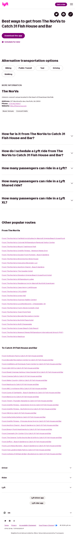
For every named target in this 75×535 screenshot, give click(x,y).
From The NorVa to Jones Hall (14, 295)
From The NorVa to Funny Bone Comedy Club (20, 308)
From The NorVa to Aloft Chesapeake (17, 324)
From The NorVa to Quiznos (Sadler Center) (19, 299)
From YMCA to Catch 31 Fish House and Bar (19, 413)
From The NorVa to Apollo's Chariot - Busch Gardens (23, 267)
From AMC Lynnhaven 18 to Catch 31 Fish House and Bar (24, 388)
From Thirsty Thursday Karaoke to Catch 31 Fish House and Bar (27, 401)
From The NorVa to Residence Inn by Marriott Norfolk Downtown (28, 283)
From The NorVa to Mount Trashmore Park (19, 246)
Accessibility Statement (27, 525)
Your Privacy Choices (48, 525)
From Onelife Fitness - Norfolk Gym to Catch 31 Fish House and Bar (29, 409)
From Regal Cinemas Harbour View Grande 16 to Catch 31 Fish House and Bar (32, 372)
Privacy (14, 525)
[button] (71, 4)
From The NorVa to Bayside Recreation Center (20, 316)
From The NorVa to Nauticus (13, 336)
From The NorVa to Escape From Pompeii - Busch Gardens (25, 255)
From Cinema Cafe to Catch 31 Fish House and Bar (22, 376)
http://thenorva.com (18, 106)
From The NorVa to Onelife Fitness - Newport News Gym (25, 250)
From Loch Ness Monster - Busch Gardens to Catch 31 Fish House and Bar (31, 446)
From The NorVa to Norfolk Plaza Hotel (18, 320)
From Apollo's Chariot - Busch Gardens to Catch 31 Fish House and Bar (30, 425)
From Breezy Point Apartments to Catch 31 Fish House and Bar (27, 429)
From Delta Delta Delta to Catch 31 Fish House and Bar (24, 417)
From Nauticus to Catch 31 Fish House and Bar (20, 384)
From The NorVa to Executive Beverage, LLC (20, 263)
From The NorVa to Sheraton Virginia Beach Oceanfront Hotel (27, 275)
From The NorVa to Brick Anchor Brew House (20, 259)
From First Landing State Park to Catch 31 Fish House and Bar (26, 450)
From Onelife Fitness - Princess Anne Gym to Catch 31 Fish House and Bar (31, 421)
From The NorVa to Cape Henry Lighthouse (19, 287)
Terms (6, 525)
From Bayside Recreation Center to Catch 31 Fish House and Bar (27, 360)
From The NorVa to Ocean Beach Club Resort (20, 328)
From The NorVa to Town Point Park (16, 312)
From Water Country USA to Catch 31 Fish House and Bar (24, 380)
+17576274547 (14, 103)
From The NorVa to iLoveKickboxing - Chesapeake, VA (24, 304)
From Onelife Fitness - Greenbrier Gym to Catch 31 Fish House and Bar (30, 405)
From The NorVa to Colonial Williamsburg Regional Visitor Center (28, 242)
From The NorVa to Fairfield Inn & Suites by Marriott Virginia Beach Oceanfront (33, 238)
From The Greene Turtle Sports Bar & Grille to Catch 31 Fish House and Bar (32, 437)
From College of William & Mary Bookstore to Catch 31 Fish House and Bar (32, 454)
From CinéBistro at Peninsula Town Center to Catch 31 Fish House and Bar (31, 364)
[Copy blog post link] (70, 14)
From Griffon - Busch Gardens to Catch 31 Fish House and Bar (26, 441)
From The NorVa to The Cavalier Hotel (17, 271)
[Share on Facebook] (63, 14)
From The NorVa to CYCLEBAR (14, 291)
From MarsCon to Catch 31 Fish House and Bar (20, 396)
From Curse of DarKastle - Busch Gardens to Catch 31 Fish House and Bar (31, 392)
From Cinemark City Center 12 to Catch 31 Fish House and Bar (26, 433)
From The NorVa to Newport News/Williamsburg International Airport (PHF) (32, 332)
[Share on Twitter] (56, 14)
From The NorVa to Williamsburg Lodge (18, 279)
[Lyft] (5, 4)
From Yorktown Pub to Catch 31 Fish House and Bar (22, 356)
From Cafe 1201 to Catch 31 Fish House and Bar (20, 368)
